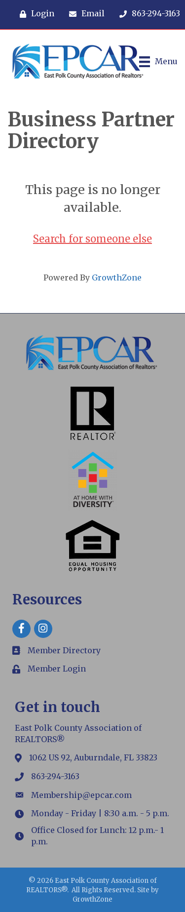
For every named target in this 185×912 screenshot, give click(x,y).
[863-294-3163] (147, 14)
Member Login (57, 669)
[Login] (34, 14)
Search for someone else (92, 239)
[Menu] (158, 61)
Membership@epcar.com (81, 795)
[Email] (84, 14)
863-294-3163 (55, 776)
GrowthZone (117, 277)
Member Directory (64, 650)
